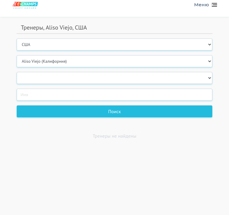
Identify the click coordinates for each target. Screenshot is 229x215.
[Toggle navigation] (203, 5)
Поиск (114, 111)
